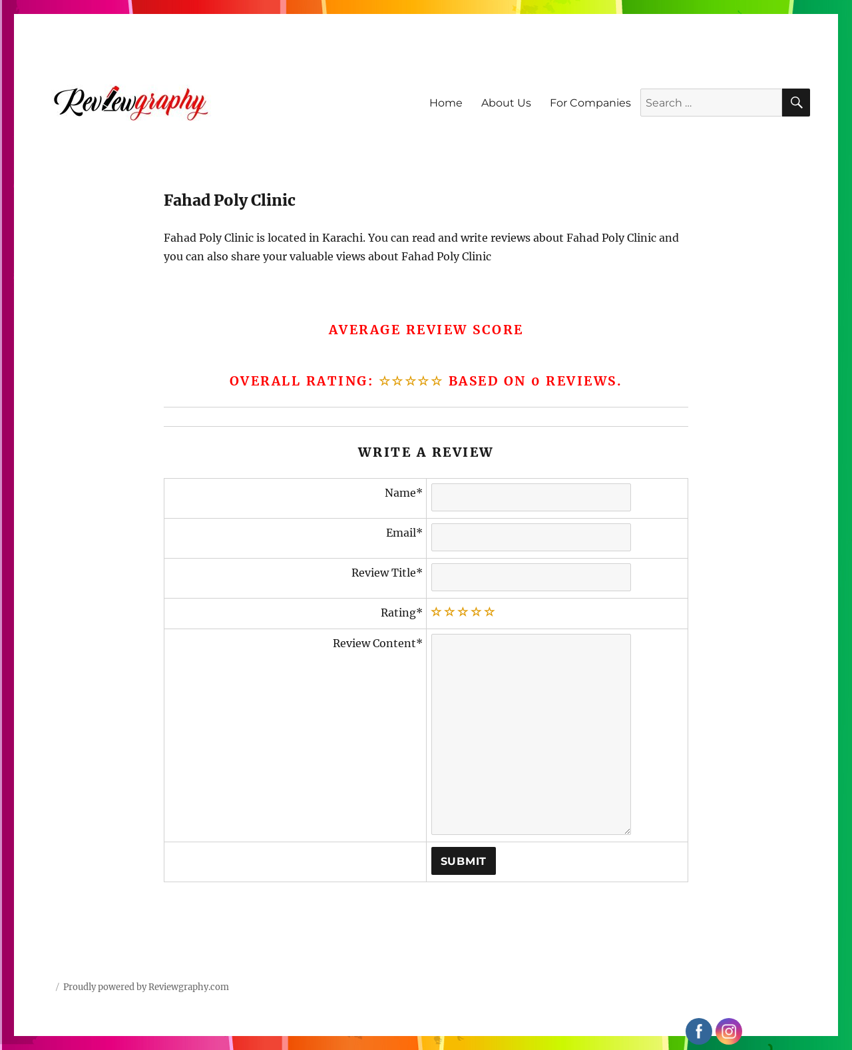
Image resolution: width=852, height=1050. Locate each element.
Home (446, 103)
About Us (506, 103)
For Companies (590, 103)
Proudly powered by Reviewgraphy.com (146, 987)
